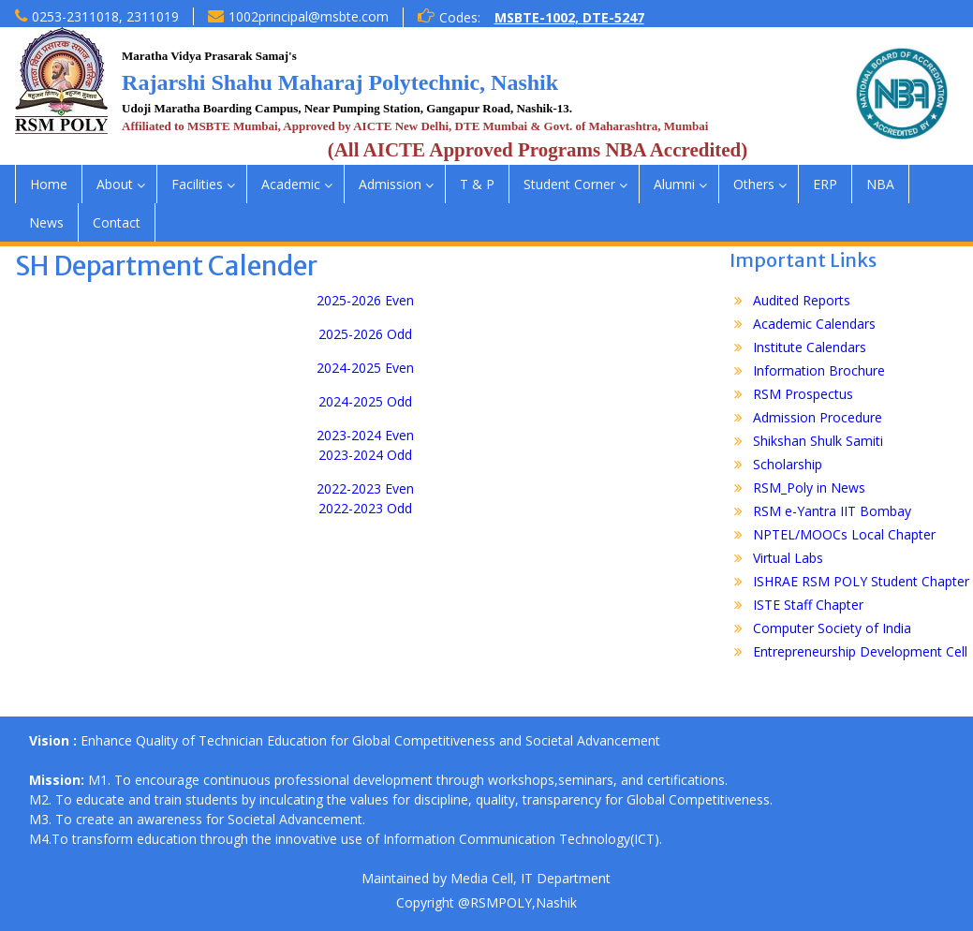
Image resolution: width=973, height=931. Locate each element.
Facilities (197, 184)
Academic (290, 184)
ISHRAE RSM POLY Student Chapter (861, 581)
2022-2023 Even (365, 488)
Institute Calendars (809, 347)
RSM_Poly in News (809, 487)
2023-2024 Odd (365, 455)
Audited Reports (801, 300)
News (46, 222)
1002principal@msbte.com (309, 16)
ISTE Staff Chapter (808, 604)
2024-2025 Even (365, 368)
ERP (825, 184)
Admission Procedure (817, 417)
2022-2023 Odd (365, 508)
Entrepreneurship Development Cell (860, 651)
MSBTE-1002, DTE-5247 (569, 17)
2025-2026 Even (365, 300)
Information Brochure (819, 370)
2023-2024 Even (365, 435)
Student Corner (569, 184)
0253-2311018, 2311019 (105, 16)
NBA (880, 184)
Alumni (674, 184)
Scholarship (787, 464)
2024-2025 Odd (365, 401)
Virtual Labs (788, 558)
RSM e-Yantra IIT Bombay (832, 511)
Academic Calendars (814, 323)
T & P (477, 184)
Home (48, 184)
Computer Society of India (832, 628)
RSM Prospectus (803, 394)
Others (753, 184)
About (114, 184)
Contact (116, 222)
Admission (390, 184)
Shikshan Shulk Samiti (818, 441)
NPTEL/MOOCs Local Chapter (844, 534)
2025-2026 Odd (365, 334)
